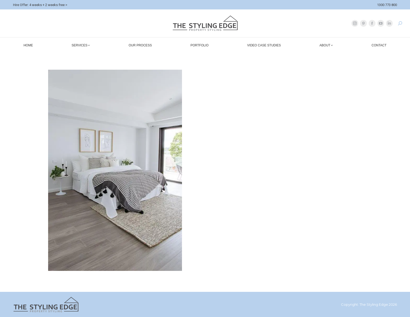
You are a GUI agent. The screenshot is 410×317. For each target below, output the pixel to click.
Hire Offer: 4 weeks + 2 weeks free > (40, 5)
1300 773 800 (387, 5)
